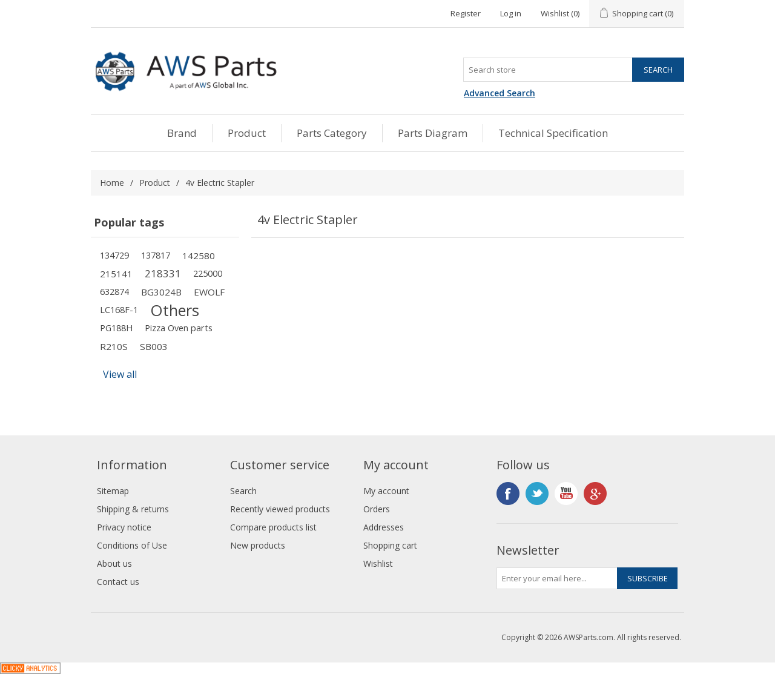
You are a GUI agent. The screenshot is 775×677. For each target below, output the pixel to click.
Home (112, 182)
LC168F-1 (119, 309)
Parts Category (332, 133)
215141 (116, 274)
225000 (207, 273)
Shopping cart (390, 545)
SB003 (154, 346)
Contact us (118, 581)
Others (174, 310)
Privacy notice (124, 527)
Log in (510, 13)
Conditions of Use (132, 545)
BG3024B (161, 292)
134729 (114, 255)
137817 (155, 255)
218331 (163, 273)
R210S (114, 346)
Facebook (507, 493)
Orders (376, 509)
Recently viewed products (280, 509)
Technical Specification (553, 133)
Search (243, 491)
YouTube (566, 493)
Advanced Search (499, 93)
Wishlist (378, 563)
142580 (198, 255)
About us (114, 563)
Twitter (537, 493)
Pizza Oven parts (179, 328)
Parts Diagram (432, 133)
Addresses (383, 527)
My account (386, 491)
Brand (182, 133)
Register (465, 13)
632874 (114, 291)
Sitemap (113, 491)
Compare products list (273, 527)
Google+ (595, 493)
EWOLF (209, 292)
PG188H (116, 328)
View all (120, 374)
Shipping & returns (133, 509)
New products (257, 545)
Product (247, 133)
